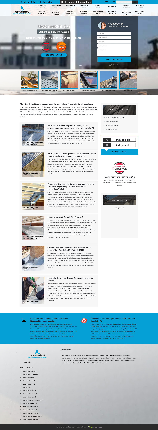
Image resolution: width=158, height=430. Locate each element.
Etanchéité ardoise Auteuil (84, 360)
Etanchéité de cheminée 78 (112, 12)
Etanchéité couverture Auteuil (75, 358)
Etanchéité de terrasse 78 (140, 6)
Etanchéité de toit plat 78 (98, 12)
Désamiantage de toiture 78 (140, 12)
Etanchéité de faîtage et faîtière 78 (126, 12)
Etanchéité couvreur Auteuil (115, 358)
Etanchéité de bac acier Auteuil (75, 363)
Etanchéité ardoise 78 (98, 6)
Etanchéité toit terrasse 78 (84, 12)
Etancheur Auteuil (72, 360)
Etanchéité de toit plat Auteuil (107, 355)
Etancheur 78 (112, 6)
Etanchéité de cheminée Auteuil (90, 355)
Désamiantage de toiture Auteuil (71, 355)
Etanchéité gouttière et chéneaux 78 (56, 12)
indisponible (27, 2)
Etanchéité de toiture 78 (42, 6)
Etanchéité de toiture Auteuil (100, 360)
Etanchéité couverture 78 (70, 12)
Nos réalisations (54, 55)
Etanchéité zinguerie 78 (126, 6)
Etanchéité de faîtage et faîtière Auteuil (95, 363)
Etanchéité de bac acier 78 (56, 6)
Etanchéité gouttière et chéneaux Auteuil (95, 358)
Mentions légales (81, 427)
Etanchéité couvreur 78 (41, 12)
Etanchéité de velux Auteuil (116, 360)
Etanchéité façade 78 (70, 6)
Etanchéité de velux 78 (84, 6)
